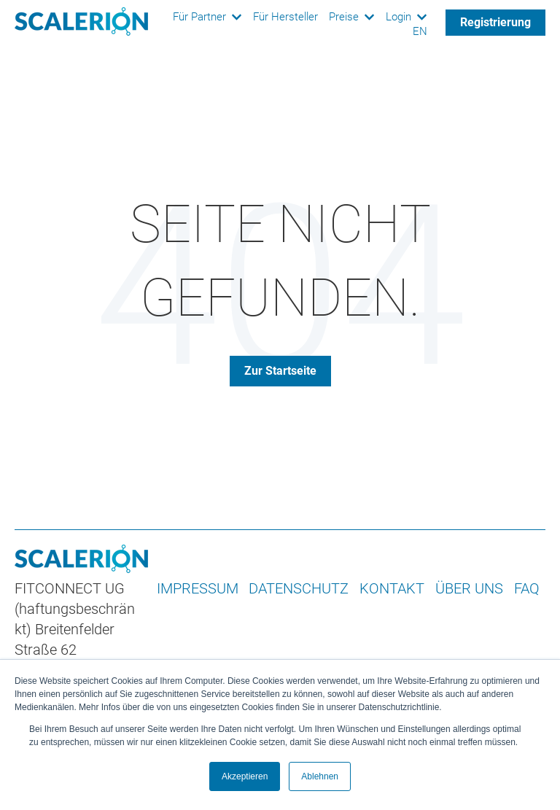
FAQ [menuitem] (527, 588)
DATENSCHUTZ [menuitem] (299, 588)
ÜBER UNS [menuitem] (469, 588)
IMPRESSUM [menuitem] (197, 588)
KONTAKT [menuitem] (391, 588)
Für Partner (199, 17)
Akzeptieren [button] (245, 776)
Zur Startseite (280, 371)
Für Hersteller (285, 17)
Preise (344, 17)
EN (420, 31)
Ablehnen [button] (319, 776)
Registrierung (495, 22)
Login (398, 17)
